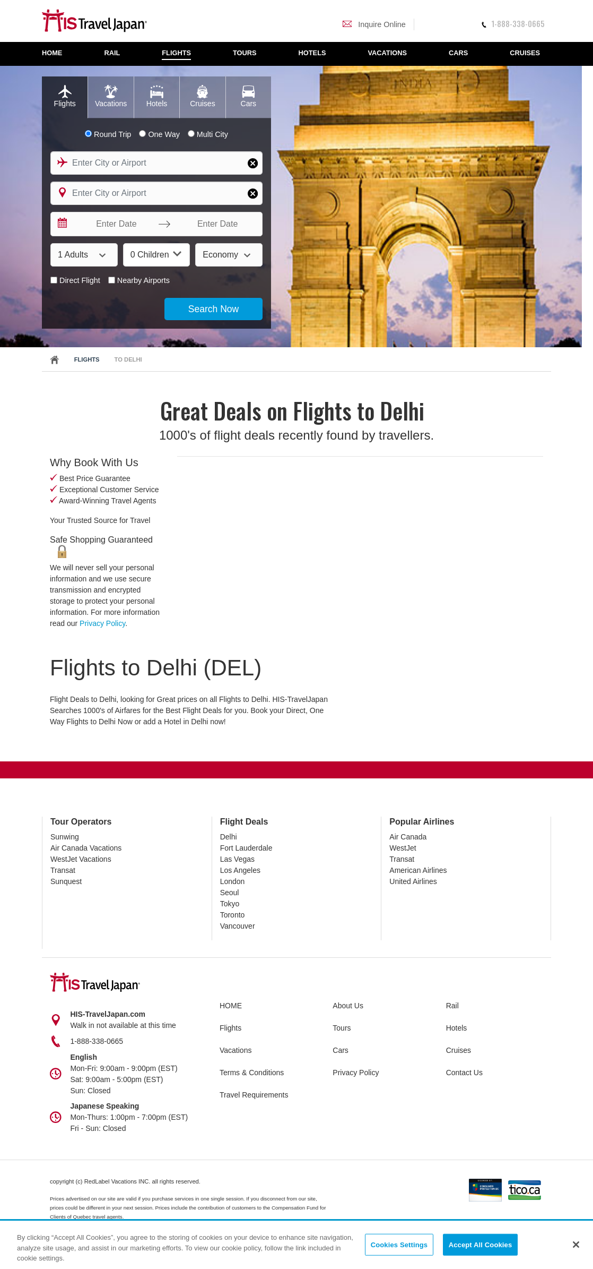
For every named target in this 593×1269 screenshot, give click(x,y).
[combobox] (156, 163)
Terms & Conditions (252, 1072)
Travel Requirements (254, 1095)
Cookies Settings (399, 1244)
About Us (348, 1005)
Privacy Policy (102, 623)
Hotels (456, 1028)
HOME (231, 1005)
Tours (342, 1028)
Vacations (235, 1050)
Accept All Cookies (480, 1244)
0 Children (156, 254)
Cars (340, 1050)
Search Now (213, 309)
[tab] (65, 97)
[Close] (576, 1244)
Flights (87, 359)
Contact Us (464, 1072)
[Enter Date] (113, 224)
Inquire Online (374, 24)
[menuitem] (57, 54)
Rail (452, 1005)
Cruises (458, 1050)
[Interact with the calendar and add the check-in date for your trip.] (61, 224)
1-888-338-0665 (513, 23)
